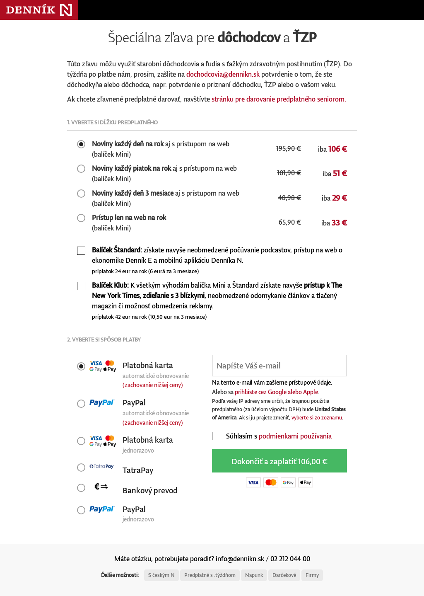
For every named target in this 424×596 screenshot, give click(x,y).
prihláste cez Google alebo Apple (276, 392)
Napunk (254, 575)
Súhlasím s (272, 436)
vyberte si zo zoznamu (317, 417)
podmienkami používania (295, 436)
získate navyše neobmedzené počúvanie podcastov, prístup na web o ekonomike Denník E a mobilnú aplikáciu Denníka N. (217, 260)
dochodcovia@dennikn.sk (223, 74)
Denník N (39, 10)
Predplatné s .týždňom (210, 575)
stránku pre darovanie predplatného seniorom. (279, 99)
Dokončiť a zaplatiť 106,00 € (279, 461)
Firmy (312, 575)
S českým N (161, 575)
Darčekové (284, 575)
